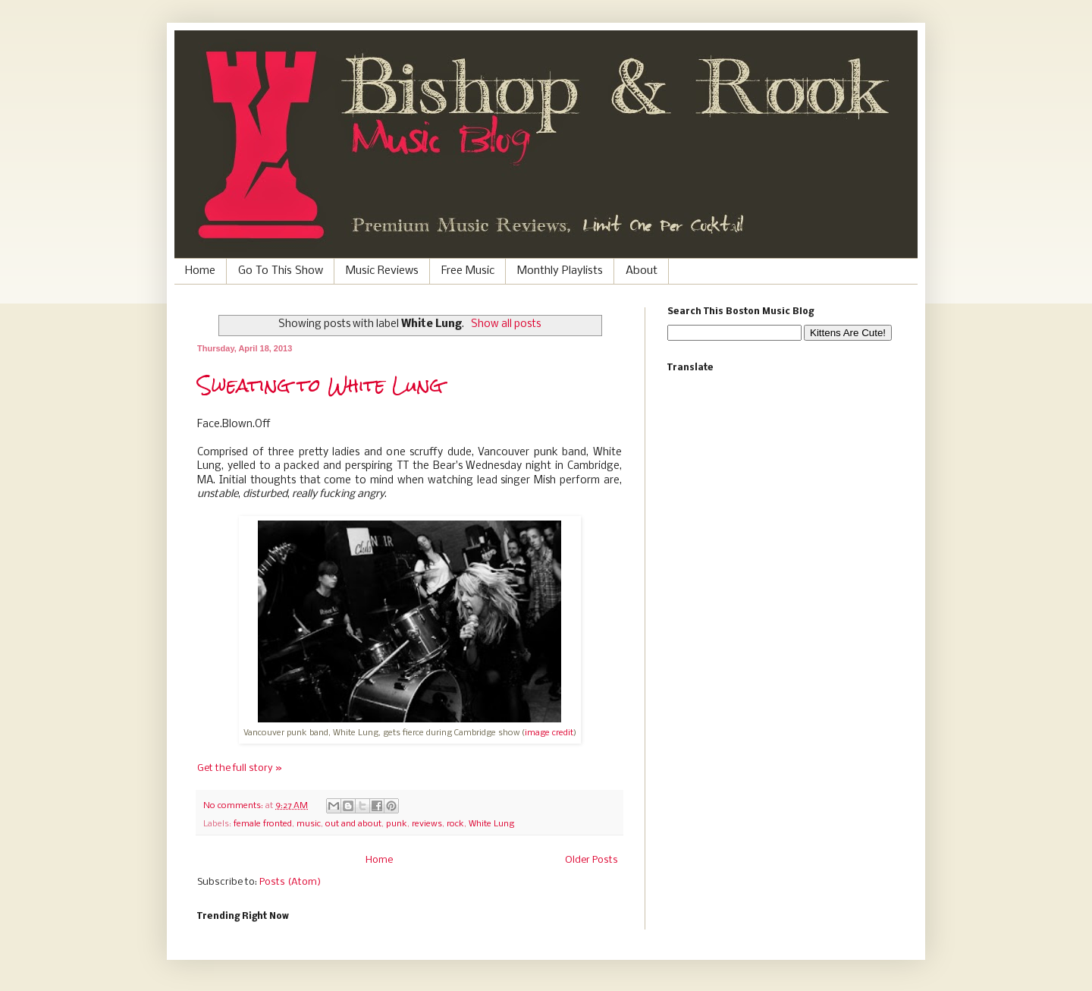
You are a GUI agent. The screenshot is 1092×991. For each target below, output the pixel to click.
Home (200, 271)
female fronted (263, 824)
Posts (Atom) (290, 882)
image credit (549, 733)
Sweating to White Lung (320, 385)
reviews (427, 824)
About (641, 271)
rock (455, 824)
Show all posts (506, 324)
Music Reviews (382, 271)
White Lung (491, 824)
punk (396, 824)
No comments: (234, 805)
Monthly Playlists (560, 271)
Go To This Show (280, 271)
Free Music (467, 271)
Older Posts (591, 860)
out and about (353, 824)
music (309, 824)
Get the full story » (239, 768)
